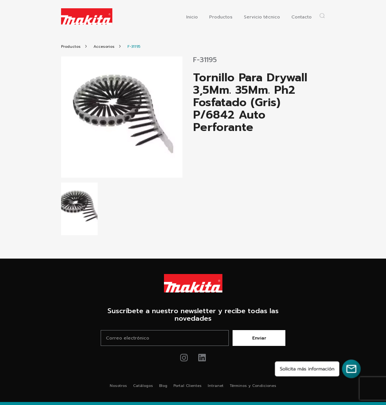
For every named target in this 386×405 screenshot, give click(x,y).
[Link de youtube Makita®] (202, 357)
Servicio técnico (262, 17)
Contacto (301, 17)
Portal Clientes (187, 385)
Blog (163, 385)
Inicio (192, 17)
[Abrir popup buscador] (322, 15)
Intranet (216, 385)
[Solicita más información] (318, 369)
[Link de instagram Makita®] (184, 357)
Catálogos (143, 385)
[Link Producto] (133, 46)
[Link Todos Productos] (71, 46)
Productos (221, 17)
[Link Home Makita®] (193, 283)
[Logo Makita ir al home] (86, 16)
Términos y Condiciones (253, 385)
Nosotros (118, 385)
